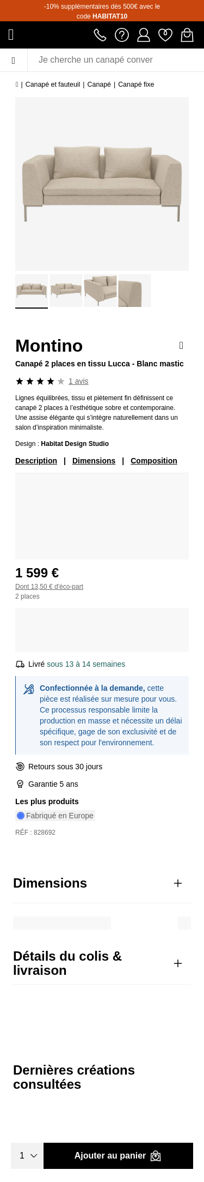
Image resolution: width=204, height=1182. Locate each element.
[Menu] (13, 60)
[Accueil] (17, 84)
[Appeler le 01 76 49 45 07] (100, 34)
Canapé (99, 84)
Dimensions (93, 460)
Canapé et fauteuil (53, 84)
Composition (154, 460)
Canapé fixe (136, 84)
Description (36, 460)
